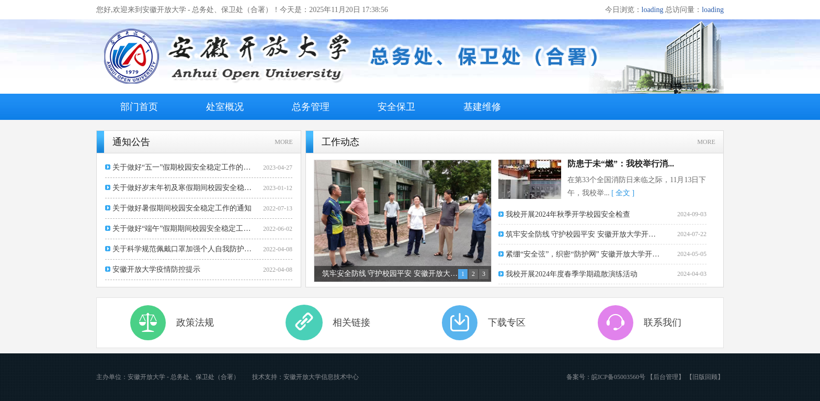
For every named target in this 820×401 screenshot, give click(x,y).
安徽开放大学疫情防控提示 (156, 269)
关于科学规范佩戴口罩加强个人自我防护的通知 (183, 249)
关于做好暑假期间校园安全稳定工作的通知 (182, 208)
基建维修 (482, 107)
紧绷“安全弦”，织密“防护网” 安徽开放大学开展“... (584, 254)
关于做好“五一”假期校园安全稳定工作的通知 (183, 167)
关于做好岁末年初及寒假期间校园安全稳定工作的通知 (183, 188)
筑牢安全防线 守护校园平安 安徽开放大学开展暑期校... (584, 234)
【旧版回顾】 (705, 377)
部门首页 (139, 107)
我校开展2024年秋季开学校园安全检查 (568, 214)
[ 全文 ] (622, 193)
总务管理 (310, 107)
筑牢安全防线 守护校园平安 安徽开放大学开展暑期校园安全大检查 (390, 273)
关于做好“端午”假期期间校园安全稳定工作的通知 (183, 228)
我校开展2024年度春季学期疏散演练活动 (571, 274)
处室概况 (225, 107)
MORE (284, 142)
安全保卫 (396, 107)
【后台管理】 (666, 377)
